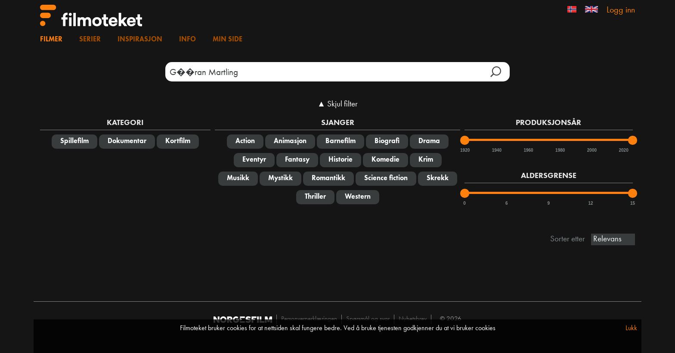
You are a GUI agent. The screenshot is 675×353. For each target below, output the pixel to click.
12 (590, 203)
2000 (591, 150)
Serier (90, 39)
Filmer (51, 39)
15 (632, 203)
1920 (464, 150)
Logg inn (621, 10)
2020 (623, 150)
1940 (496, 150)
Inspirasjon (140, 39)
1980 (559, 150)
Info (187, 39)
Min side (227, 39)
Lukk (631, 328)
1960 (527, 150)
